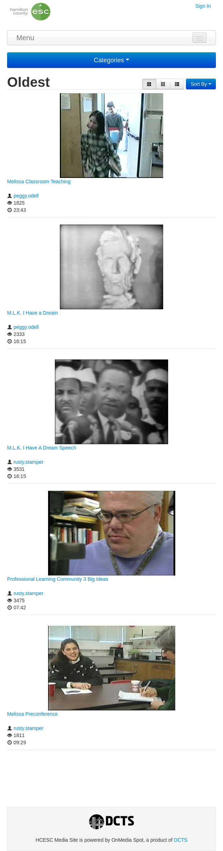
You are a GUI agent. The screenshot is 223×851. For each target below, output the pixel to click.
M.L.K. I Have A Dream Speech (41, 448)
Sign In (203, 6)
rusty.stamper (28, 462)
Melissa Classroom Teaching (39, 181)
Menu (25, 38)
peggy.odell (26, 196)
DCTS (180, 840)
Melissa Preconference (32, 714)
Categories (111, 60)
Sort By (201, 84)
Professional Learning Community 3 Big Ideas (57, 579)
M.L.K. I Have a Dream (32, 313)
